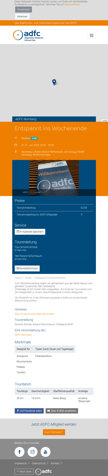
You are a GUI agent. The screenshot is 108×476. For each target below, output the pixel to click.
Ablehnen (22, 16)
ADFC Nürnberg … (24, 334)
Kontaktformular (27, 268)
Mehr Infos (20, 250)
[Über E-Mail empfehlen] (62, 411)
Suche (28, 277)
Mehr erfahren (72, 4)
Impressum (23, 463)
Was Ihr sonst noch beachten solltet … (35, 313)
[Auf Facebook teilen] (29, 411)
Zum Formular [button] (54, 432)
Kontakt (57, 463)
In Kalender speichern (30, 231)
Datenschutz (40, 463)
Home (18, 277)
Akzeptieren (23, 9)
